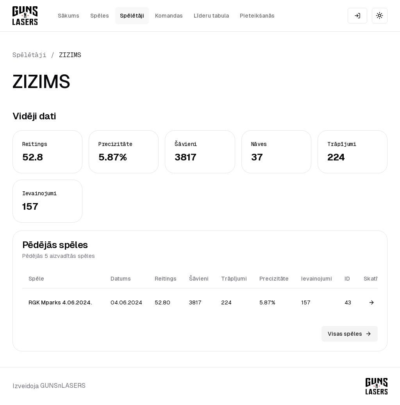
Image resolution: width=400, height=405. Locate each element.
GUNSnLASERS (63, 385)
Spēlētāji (132, 16)
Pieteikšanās (257, 16)
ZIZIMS (70, 55)
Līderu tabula (211, 16)
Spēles (99, 16)
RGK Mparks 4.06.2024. (60, 302)
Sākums (68, 16)
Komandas (169, 16)
